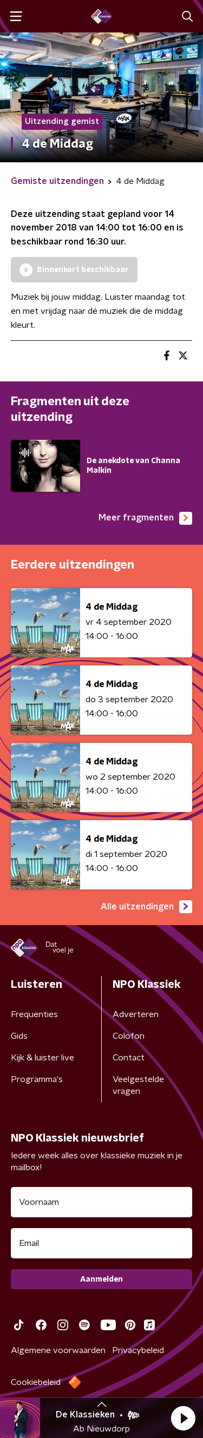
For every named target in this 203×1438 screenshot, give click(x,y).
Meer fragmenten (145, 518)
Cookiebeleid (36, 1382)
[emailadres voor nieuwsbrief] (101, 1243)
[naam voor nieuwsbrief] (101, 1202)
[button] (183, 1418)
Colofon (129, 1036)
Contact (129, 1057)
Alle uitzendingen (146, 906)
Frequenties (34, 1014)
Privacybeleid (138, 1350)
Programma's (37, 1079)
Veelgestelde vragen (138, 1085)
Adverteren (136, 1014)
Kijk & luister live (42, 1057)
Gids (19, 1036)
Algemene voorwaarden (58, 1350)
